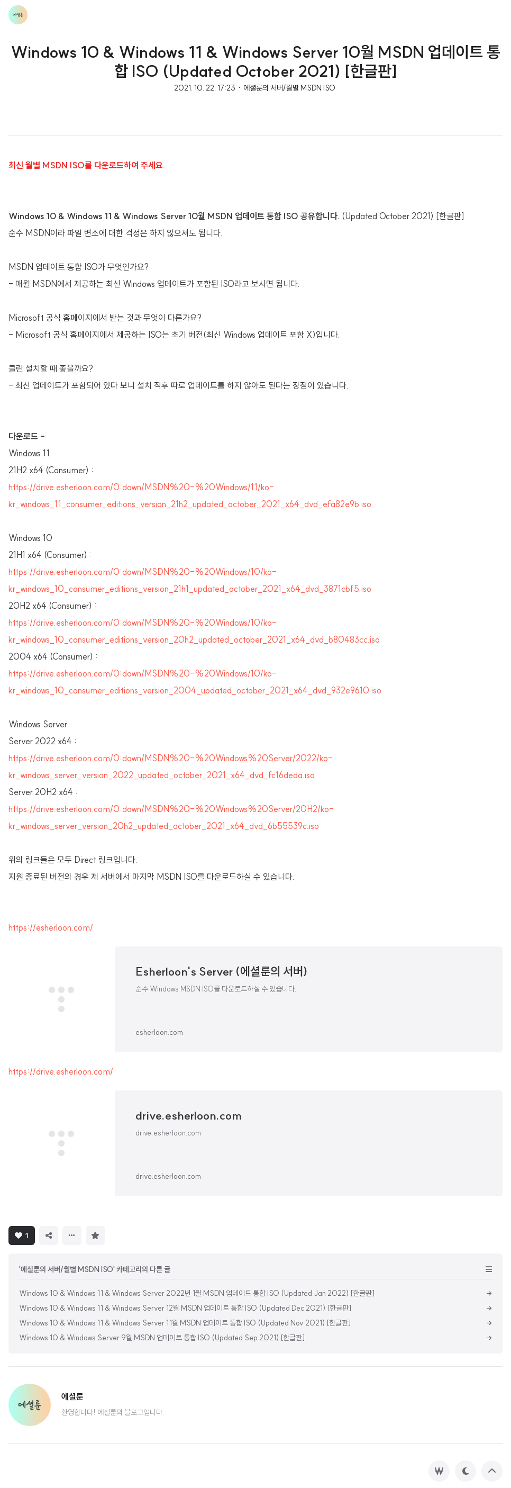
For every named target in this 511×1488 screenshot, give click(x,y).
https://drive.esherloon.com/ (60, 1071)
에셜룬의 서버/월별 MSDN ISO (289, 88)
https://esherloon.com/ (50, 927)
